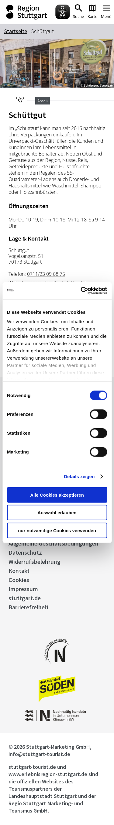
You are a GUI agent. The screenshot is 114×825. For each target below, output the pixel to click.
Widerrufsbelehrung (34, 561)
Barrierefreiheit (29, 607)
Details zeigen (79, 476)
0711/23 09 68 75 (46, 274)
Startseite (15, 31)
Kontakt (19, 570)
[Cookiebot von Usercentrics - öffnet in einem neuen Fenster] (81, 291)
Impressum (23, 589)
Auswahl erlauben (56, 512)
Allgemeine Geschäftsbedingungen (53, 543)
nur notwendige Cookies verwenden (57, 530)
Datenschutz (25, 552)
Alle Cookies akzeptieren (57, 494)
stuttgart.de (25, 598)
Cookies (19, 580)
